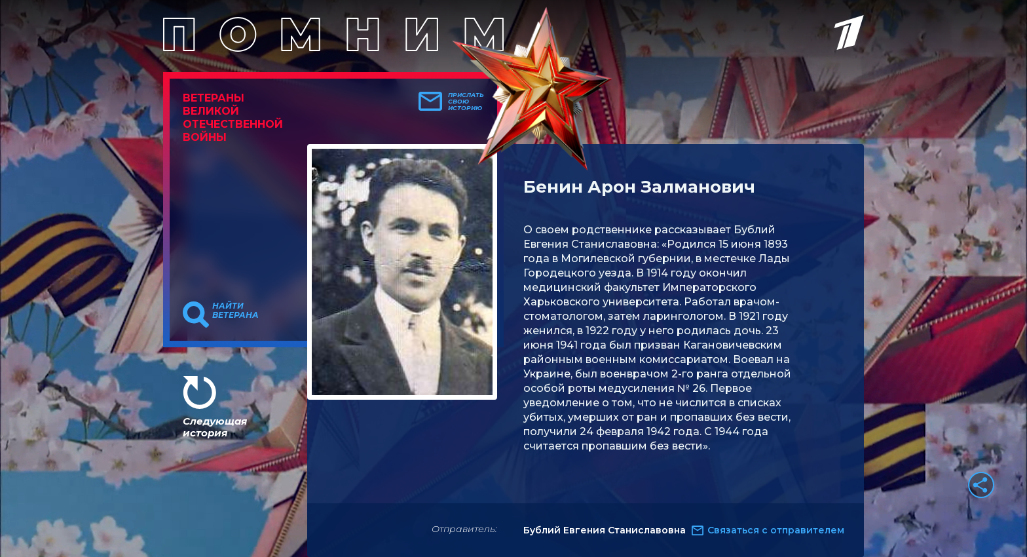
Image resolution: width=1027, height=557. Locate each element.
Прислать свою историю (466, 101)
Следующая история (215, 427)
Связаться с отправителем (775, 530)
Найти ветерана (235, 310)
